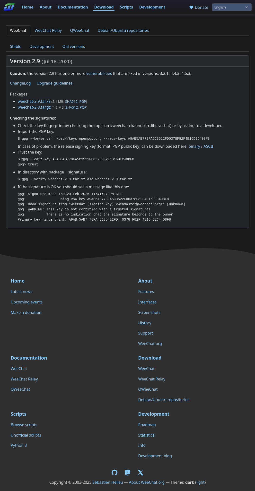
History (144, 323)
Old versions (73, 46)
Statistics (146, 435)
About (46, 7)
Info (142, 445)
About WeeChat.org (147, 482)
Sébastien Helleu (108, 482)
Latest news (21, 291)
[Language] (232, 7)
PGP (82, 101)
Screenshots (149, 312)
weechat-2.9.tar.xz (34, 101)
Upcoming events (27, 302)
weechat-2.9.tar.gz (34, 107)
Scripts (126, 7)
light (200, 482)
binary (194, 146)
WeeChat (18, 30)
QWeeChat (79, 30)
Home (27, 7)
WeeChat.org (150, 343)
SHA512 (71, 101)
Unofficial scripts (26, 435)
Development (152, 7)
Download (104, 7)
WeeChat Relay (48, 30)
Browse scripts (24, 424)
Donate (198, 7)
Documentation (73, 7)
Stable (15, 46)
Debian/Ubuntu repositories (123, 30)
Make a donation (26, 312)
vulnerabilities (99, 73)
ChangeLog (20, 83)
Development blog (155, 455)
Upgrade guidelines (54, 83)
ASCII (208, 146)
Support (145, 333)
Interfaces (147, 302)
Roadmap (147, 424)
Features (146, 291)
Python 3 (19, 445)
